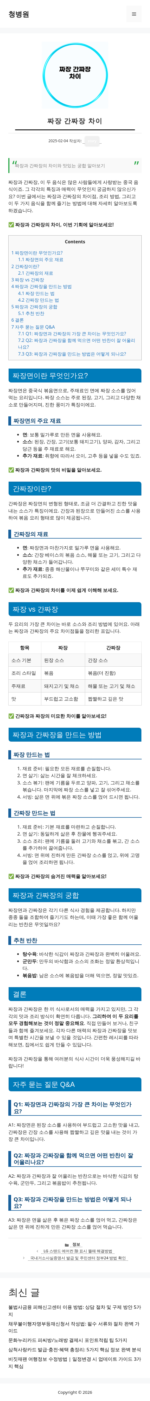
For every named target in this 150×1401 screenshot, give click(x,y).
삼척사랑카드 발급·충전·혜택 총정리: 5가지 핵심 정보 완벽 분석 (74, 1349)
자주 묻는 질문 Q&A (33, 327)
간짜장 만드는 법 (38, 300)
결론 (17, 320)
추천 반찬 (31, 313)
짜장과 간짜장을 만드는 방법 (41, 286)
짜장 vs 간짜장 (27, 280)
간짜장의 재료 (35, 273)
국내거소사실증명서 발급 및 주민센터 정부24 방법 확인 (78, 1257)
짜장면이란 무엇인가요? (37, 253)
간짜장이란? (25, 266)
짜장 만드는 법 (36, 293)
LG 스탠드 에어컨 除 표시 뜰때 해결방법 (78, 1251)
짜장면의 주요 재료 (40, 259)
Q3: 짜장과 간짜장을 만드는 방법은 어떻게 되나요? (72, 354)
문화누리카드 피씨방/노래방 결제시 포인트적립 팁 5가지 (67, 1340)
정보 (76, 1244)
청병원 (18, 14)
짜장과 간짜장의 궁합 (34, 307)
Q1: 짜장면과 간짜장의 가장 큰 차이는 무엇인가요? (72, 334)
